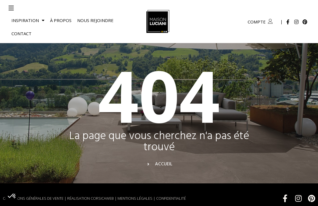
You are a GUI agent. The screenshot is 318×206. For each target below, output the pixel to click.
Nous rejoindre (95, 20)
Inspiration (27, 20)
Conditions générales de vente (33, 185)
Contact (21, 33)
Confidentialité (171, 185)
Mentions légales (135, 185)
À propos (60, 20)
